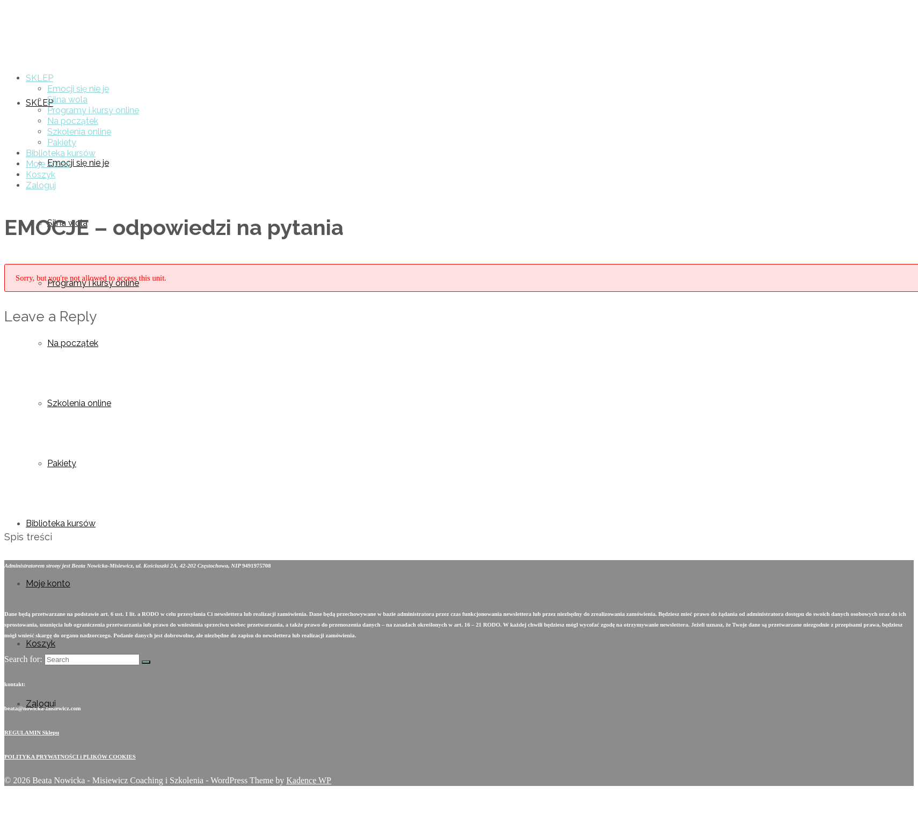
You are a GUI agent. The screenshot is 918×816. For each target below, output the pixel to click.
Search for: (23, 659)
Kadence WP (308, 780)
